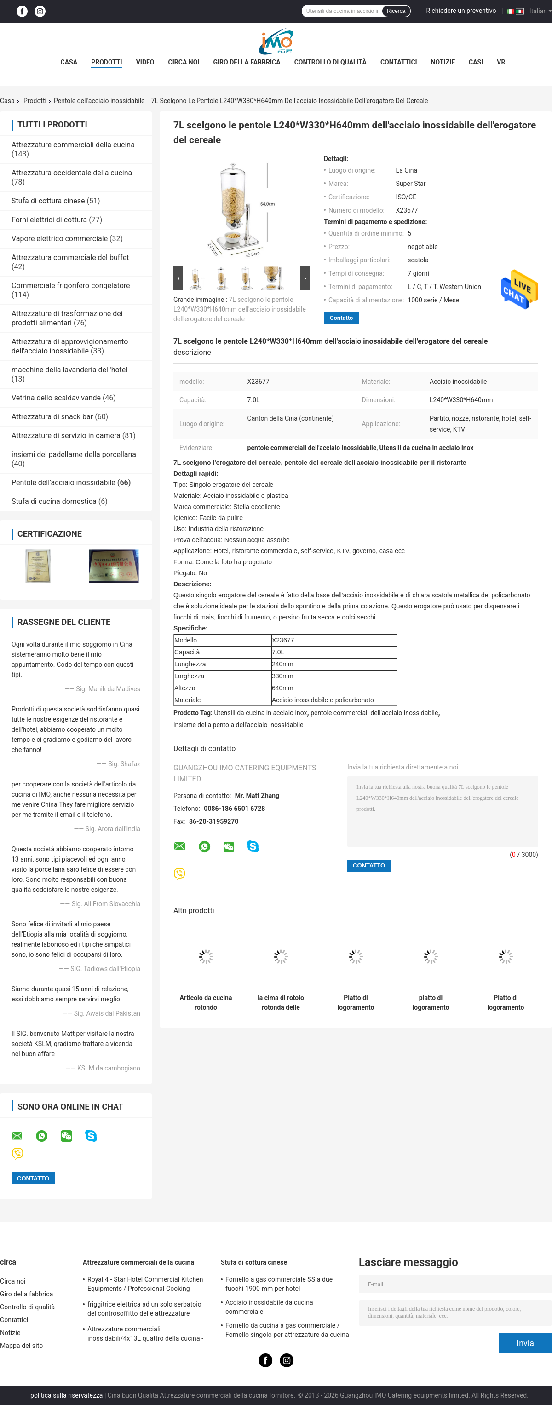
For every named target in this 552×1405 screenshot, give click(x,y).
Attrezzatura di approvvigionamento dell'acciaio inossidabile (70, 346)
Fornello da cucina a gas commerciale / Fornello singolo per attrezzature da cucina (287, 1330)
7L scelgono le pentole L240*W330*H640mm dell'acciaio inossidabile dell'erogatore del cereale (239, 309)
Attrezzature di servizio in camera (66, 435)
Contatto (341, 317)
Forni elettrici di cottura (49, 219)
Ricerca (396, 11)
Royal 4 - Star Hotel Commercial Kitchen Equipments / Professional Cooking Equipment (145, 1285)
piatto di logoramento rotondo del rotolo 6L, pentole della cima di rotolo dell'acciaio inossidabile (431, 1003)
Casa (69, 62)
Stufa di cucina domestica (54, 501)
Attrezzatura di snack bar (52, 416)
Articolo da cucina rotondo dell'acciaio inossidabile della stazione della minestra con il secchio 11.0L (206, 1003)
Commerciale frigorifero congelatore (71, 285)
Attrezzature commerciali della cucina (73, 144)
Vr (501, 62)
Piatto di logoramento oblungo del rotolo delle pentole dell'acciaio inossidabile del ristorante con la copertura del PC (505, 1003)
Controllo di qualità (330, 62)
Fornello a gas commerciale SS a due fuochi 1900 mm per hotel (279, 1284)
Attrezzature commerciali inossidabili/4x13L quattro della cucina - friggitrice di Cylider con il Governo (145, 1335)
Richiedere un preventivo (461, 10)
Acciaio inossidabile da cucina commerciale (269, 1307)
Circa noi (184, 62)
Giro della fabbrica (246, 62)
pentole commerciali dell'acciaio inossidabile (374, 713)
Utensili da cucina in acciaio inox (260, 713)
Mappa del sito (21, 1345)
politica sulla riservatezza (66, 1395)
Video (145, 62)
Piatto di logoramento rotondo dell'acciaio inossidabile (356, 1003)
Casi (476, 62)
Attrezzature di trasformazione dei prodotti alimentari (67, 318)
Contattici (398, 62)
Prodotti (106, 62)
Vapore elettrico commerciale (60, 238)
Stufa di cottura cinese (48, 201)
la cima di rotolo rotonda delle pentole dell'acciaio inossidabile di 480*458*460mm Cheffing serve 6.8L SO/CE (280, 1003)
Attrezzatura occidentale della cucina (72, 172)
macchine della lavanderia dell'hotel (69, 369)
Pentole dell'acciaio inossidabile (99, 100)
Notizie (443, 62)
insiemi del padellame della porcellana (74, 454)
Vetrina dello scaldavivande (56, 397)
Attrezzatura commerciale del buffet (70, 257)
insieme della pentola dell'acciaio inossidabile (238, 725)
